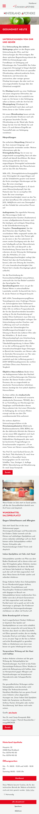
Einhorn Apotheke (25, 6)
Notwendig (9, 794)
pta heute (13, 713)
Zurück (8, 472)
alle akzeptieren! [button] (18, 802)
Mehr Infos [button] (30, 790)
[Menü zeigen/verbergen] (4, 6)
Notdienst (32, 3)
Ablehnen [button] (18, 811)
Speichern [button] (18, 806)
